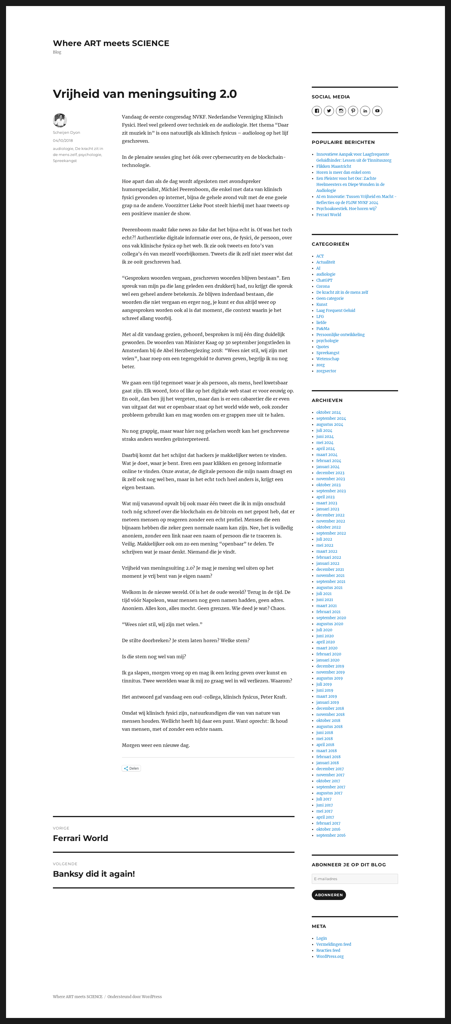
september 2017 (330, 787)
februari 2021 (328, 611)
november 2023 (330, 478)
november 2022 (330, 521)
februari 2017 (328, 823)
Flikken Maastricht (333, 166)
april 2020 (325, 642)
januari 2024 (327, 466)
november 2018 (330, 714)
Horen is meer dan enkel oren (343, 172)
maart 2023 (326, 503)
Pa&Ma (322, 328)
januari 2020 (327, 660)
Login (321, 938)
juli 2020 (324, 630)
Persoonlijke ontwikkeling (340, 334)
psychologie (90, 154)
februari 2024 (328, 460)
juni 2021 (324, 599)
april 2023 (325, 497)
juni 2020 (325, 636)
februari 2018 (328, 756)
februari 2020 (328, 654)
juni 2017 (324, 805)
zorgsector (326, 371)
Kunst (321, 304)
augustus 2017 (329, 793)
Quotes (322, 346)
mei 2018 (324, 738)
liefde (321, 322)
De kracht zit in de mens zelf (342, 292)
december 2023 (330, 472)
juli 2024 (324, 430)
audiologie (63, 148)
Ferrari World (328, 214)
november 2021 (330, 575)
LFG (320, 316)
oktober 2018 (328, 720)
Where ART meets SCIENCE (111, 43)
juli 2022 (324, 539)
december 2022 (330, 515)
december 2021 (330, 569)
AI (318, 268)
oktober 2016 (328, 829)
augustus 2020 (329, 623)
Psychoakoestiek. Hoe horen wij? (346, 208)
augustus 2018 (329, 726)
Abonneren (329, 895)
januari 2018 (327, 762)
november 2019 (330, 672)
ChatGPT (324, 280)
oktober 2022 (328, 527)
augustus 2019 (329, 678)
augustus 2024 (329, 424)
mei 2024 (324, 442)
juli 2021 (324, 593)
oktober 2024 (328, 412)
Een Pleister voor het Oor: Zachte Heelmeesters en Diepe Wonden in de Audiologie (350, 184)
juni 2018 (324, 732)
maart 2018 (326, 750)
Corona (323, 286)
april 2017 (325, 817)
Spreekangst (65, 160)
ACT (320, 256)
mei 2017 (324, 811)
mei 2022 (324, 545)
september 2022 (331, 533)
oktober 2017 (328, 781)
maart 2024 (326, 454)
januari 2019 (327, 702)
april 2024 (325, 448)
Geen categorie (330, 298)
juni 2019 (324, 690)
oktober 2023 (328, 485)
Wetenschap (327, 358)
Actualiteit (325, 262)
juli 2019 (324, 684)
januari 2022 (327, 563)
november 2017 (330, 775)
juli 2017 (324, 799)
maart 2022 (326, 551)
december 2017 (330, 768)
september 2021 (330, 581)
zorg (320, 365)
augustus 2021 (329, 587)
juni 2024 (325, 436)
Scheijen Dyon (66, 132)
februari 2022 (328, 557)
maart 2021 (326, 605)
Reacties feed (328, 950)
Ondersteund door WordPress (135, 996)
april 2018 (325, 744)
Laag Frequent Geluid (335, 310)
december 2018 (330, 708)
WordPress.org (330, 956)
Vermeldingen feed (333, 944)
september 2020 (331, 617)
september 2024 (331, 418)
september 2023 (331, 491)
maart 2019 (326, 696)
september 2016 (331, 835)
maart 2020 (326, 648)
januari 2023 (327, 509)
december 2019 (330, 666)
